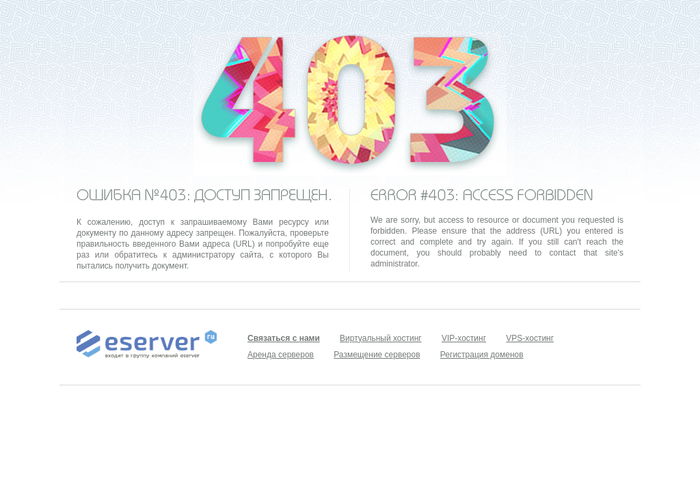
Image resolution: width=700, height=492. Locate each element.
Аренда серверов (280, 354)
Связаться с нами (283, 338)
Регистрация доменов (482, 354)
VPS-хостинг (530, 338)
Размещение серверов (377, 354)
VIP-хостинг (464, 338)
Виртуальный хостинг (381, 338)
